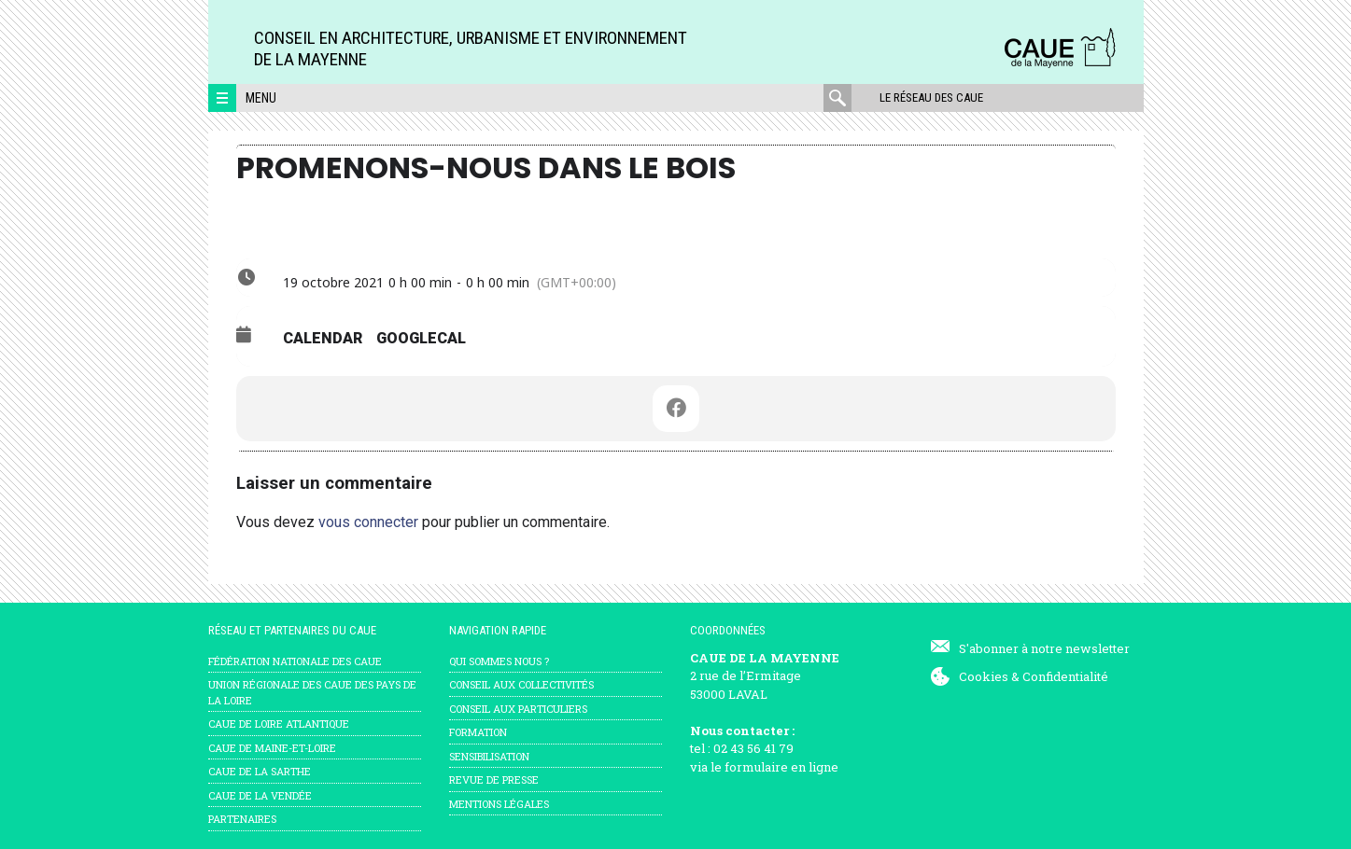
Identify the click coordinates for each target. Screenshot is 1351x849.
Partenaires (242, 819)
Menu (261, 97)
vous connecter (368, 522)
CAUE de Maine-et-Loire (272, 748)
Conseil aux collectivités (521, 684)
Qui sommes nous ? (499, 661)
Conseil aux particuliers (518, 709)
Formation (478, 732)
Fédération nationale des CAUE (295, 661)
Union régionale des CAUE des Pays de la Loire (312, 692)
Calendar (322, 338)
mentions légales (499, 804)
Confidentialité (1065, 676)
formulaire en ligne (781, 767)
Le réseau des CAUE (931, 97)
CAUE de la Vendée (260, 795)
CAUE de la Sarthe (259, 771)
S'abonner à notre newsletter (1044, 648)
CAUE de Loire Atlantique (278, 724)
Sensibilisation (489, 756)
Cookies (983, 676)
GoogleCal (421, 338)
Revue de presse (494, 779)
